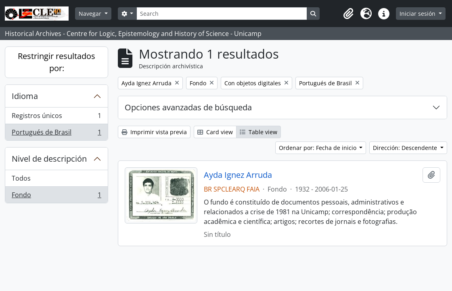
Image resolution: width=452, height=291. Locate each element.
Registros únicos (56, 117)
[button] (348, 14)
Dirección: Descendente (406, 148)
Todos (21, 178)
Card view (215, 132)
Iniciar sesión (418, 13)
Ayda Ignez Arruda (238, 175)
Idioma (25, 96)
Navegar (91, 13)
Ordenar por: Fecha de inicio (318, 148)
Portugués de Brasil (56, 133)
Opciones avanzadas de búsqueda (188, 107)
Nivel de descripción (49, 158)
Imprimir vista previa (154, 132)
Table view (258, 132)
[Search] (221, 13)
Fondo (56, 196)
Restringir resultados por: (56, 62)
